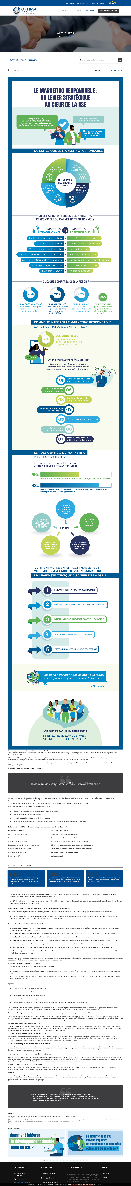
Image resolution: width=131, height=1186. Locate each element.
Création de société (48, 1178)
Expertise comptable (48, 1173)
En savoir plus (98, 1184)
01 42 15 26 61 (20, 1179)
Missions (65, 11)
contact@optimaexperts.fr (24, 1182)
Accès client (81, 3)
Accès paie (92, 3)
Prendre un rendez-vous (108, 11)
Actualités (90, 11)
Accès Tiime (70, 3)
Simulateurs (77, 11)
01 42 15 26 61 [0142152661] (103, 3)
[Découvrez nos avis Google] (112, 2)
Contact (105, 1177)
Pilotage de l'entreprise (49, 1182)
